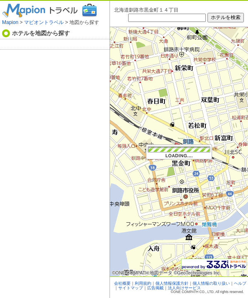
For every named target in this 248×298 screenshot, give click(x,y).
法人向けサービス (184, 288)
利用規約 (143, 283)
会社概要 (122, 283)
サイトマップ (130, 288)
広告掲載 (155, 288)
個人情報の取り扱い (211, 283)
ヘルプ (240, 283)
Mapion (10, 22)
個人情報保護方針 (171, 283)
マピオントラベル (44, 22)
